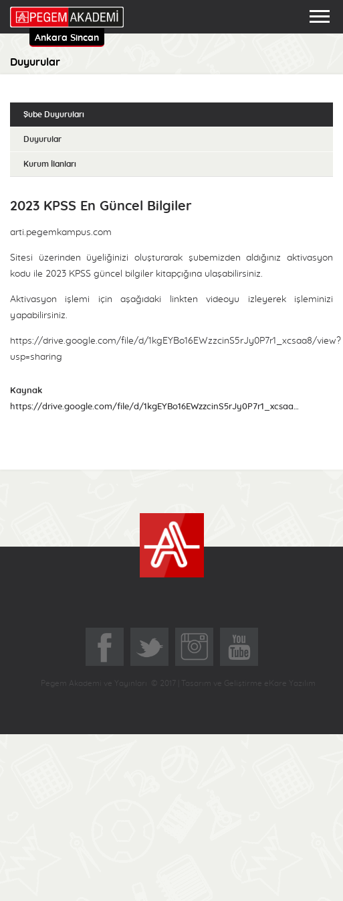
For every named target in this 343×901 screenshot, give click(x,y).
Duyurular (42, 139)
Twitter (149, 647)
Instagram (194, 647)
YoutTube (239, 647)
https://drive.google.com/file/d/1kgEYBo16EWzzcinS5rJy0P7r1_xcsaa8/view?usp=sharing (155, 407)
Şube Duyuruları (53, 115)
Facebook (105, 647)
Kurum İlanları (49, 164)
